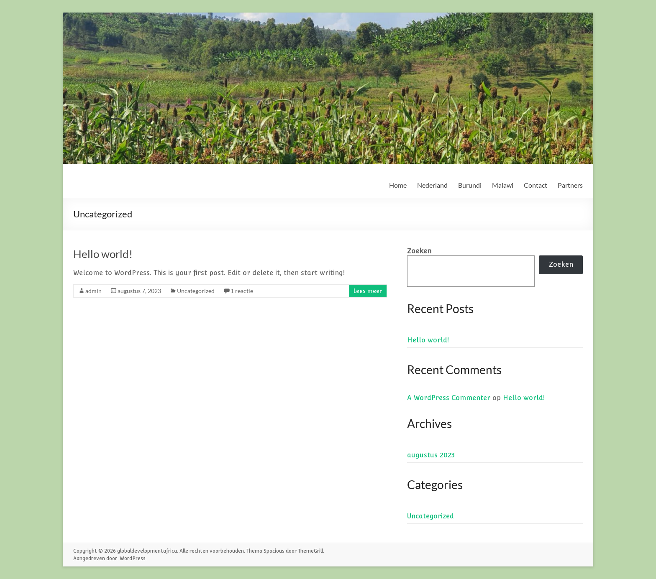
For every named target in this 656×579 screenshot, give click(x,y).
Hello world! (103, 253)
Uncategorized (196, 290)
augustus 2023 (431, 455)
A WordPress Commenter (448, 398)
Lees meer (367, 291)
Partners (570, 185)
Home (398, 185)
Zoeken (419, 251)
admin (93, 290)
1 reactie (242, 290)
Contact (535, 185)
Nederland (432, 185)
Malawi (502, 185)
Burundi (470, 185)
